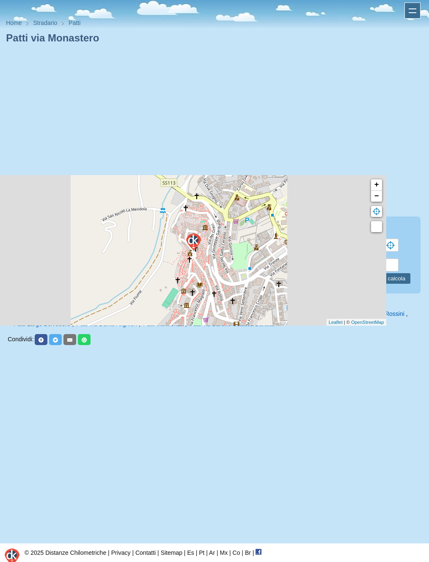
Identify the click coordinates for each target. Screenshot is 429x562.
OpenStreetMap (367, 322)
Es (190, 552)
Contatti (145, 552)
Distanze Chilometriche (75, 552)
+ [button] (376, 185)
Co (236, 552)
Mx (224, 552)
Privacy (121, 552)
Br (248, 552)
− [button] (376, 196)
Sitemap (171, 552)
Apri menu (412, 11)
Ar (212, 552)
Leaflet (336, 322)
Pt (201, 552)
